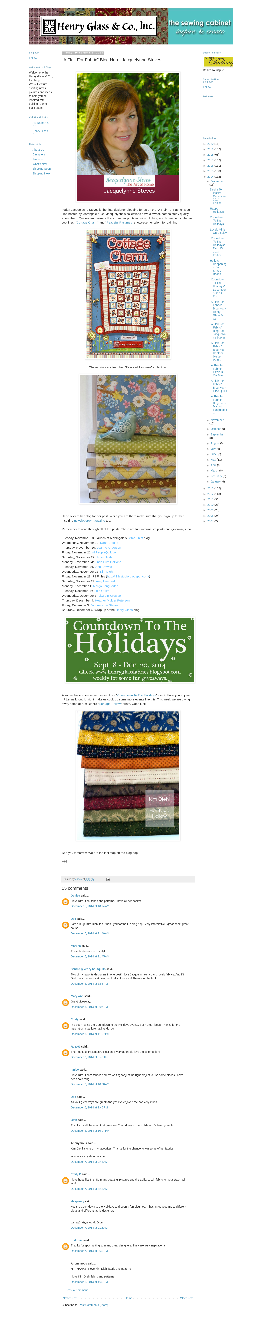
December (217, 181)
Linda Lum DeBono (108, 562)
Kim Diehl (107, 571)
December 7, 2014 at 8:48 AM (89, 1188)
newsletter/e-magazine (89, 520)
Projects (38, 159)
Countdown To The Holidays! (217, 221)
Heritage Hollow (110, 703)
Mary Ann (77, 996)
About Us (38, 149)
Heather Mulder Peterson (112, 600)
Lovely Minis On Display (218, 231)
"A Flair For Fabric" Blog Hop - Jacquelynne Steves (218, 330)
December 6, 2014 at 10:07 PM (90, 1130)
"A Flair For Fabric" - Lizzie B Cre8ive (217, 370)
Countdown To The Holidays (136, 695)
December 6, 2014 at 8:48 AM (89, 1057)
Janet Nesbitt (105, 557)
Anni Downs (103, 566)
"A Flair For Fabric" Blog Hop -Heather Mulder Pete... (218, 351)
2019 (210, 149)
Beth (74, 1119)
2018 (210, 154)
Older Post (186, 1298)
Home (128, 1298)
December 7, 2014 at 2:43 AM (89, 1161)
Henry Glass (124, 610)
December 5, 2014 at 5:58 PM (89, 983)
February (217, 476)
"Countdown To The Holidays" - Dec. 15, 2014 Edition (218, 247)
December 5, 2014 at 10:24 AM (90, 906)
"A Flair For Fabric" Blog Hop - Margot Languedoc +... (218, 405)
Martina (76, 945)
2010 (210, 504)
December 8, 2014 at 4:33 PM (89, 1282)
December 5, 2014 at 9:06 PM (89, 1007)
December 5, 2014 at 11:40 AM (90, 933)
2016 (210, 165)
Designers (39, 154)
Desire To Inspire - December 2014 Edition (218, 196)
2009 (210, 510)
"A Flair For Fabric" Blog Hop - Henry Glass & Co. (218, 310)
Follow (33, 57)
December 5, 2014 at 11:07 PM (90, 1034)
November (217, 420)
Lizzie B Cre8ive (110, 595)
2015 (210, 171)
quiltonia (76, 1240)
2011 (210, 499)
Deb (73, 1096)
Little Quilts (101, 590)
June (214, 454)
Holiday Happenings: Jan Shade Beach (218, 267)
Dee (73, 918)
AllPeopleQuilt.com (105, 552)
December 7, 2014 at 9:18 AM (89, 1227)
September (217, 434)
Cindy (75, 1019)
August (215, 443)
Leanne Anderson (109, 547)
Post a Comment (77, 1290)
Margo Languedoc (105, 586)
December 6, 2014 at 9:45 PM (89, 1107)
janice (75, 1069)
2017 (210, 160)
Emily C (76, 1174)
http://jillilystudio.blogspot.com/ (128, 576)
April (214, 465)
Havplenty (77, 1201)
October (216, 428)
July (213, 448)
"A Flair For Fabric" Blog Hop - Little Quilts (218, 385)
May (214, 459)
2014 (210, 176)
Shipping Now (41, 173)
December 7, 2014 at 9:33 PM (89, 1250)
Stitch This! (135, 538)
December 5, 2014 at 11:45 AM (90, 956)
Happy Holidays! (217, 210)
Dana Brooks (109, 542)
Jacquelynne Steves (104, 605)
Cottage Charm (87, 222)
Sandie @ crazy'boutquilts (88, 969)
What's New (40, 164)
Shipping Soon (42, 168)
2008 (210, 515)
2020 (210, 143)
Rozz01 (75, 1046)
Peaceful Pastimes (119, 222)
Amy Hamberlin (106, 581)
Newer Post (70, 1298)
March (215, 470)
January (216, 481)
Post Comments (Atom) (93, 1305)
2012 (210, 494)
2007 (210, 521)
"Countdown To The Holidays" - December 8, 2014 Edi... (218, 288)
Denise (75, 895)
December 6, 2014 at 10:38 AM (90, 1084)
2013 (210, 488)
